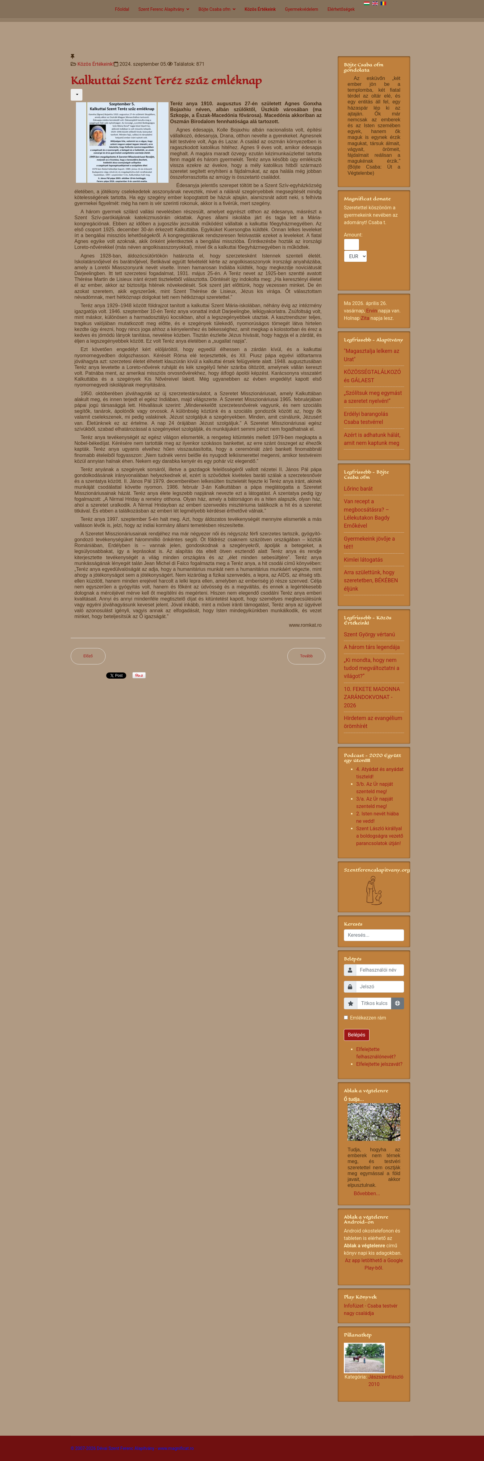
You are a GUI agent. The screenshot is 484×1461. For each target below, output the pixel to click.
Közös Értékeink (260, 9)
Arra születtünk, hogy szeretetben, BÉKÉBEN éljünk (371, 580)
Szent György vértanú (369, 634)
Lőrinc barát (358, 489)
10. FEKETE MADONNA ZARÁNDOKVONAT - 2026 (372, 697)
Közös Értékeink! (95, 64)
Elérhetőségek (341, 9)
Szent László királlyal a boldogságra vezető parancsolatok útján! (379, 836)
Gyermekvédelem (301, 9)
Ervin (371, 311)
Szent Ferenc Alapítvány (161, 9)
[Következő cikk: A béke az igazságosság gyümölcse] (306, 656)
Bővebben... (367, 1193)
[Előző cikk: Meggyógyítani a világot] (88, 656)
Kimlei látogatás (363, 560)
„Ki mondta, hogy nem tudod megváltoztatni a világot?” (371, 668)
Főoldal (122, 9)
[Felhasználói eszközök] (76, 95)
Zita (365, 318)
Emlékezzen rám (368, 1018)
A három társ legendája (372, 647)
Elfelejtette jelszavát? (379, 1064)
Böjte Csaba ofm (214, 9)
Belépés (356, 1035)
